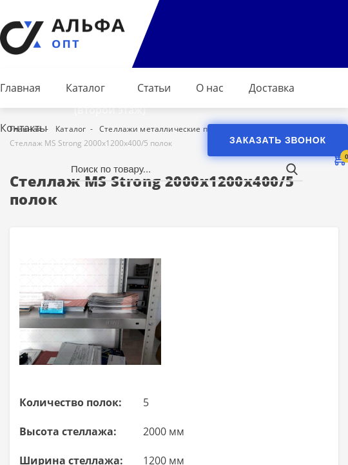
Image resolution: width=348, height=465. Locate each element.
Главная (20, 88)
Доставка (272, 88)
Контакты (23, 128)
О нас (210, 88)
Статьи (154, 88)
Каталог (85, 88)
